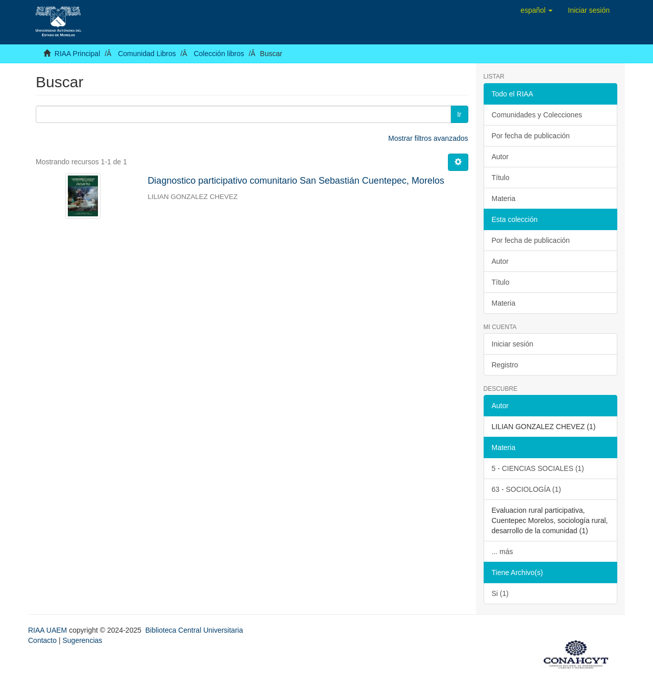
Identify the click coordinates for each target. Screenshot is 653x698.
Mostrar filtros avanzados (428, 138)
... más (502, 551)
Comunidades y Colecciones (537, 115)
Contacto (42, 640)
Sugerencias (82, 640)
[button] (536, 10)
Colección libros (219, 53)
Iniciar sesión (513, 344)
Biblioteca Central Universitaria (194, 630)
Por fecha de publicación (531, 136)
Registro (505, 365)
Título (501, 177)
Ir (459, 114)
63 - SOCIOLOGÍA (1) (526, 489)
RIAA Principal (77, 53)
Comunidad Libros (147, 53)
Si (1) (500, 593)
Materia (504, 198)
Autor (500, 157)
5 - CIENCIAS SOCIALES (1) (538, 468)
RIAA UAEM (48, 630)
